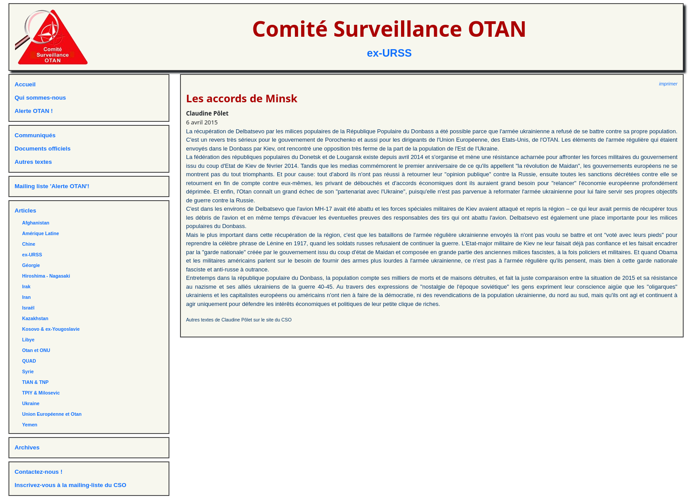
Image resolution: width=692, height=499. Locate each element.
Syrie (28, 371)
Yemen (29, 424)
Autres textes (33, 162)
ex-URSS (389, 53)
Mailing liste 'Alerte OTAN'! (52, 186)
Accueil (25, 84)
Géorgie (31, 265)
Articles (25, 210)
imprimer (668, 83)
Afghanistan (36, 222)
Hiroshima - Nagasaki (46, 276)
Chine (28, 244)
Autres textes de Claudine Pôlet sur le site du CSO (239, 319)
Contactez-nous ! (38, 471)
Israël (28, 307)
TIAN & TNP (35, 382)
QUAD (29, 361)
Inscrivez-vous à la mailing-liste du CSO (70, 485)
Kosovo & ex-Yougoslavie (51, 329)
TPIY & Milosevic (41, 392)
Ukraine (30, 403)
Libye (28, 339)
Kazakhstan (35, 318)
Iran (26, 297)
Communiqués (35, 135)
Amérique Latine (40, 233)
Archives (27, 447)
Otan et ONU (36, 350)
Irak (26, 286)
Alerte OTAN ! (34, 111)
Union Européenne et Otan (51, 414)
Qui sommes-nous (40, 97)
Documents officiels (43, 148)
